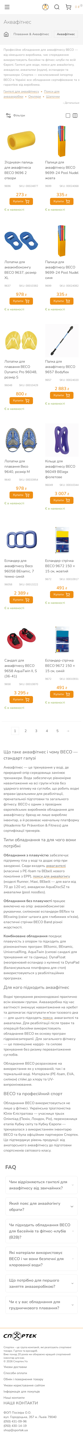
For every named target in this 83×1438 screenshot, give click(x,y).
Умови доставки (15, 1367)
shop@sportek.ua (16, 1430)
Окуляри (34, 96)
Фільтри (15, 115)
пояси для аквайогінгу (51, 876)
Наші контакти (14, 1398)
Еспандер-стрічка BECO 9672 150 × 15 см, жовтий (60, 566)
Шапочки (53, 96)
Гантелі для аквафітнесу (21, 91)
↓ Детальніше (71, 103)
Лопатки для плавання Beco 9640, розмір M (17, 466)
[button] (7, 7)
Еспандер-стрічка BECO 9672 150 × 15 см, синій (60, 665)
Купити (21, 201)
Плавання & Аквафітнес (31, 34)
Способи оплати (15, 1373)
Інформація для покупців (22, 1391)
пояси (47, 1017)
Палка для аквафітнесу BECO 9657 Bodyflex (60, 366)
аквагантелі (56, 865)
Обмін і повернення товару (23, 1379)
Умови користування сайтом (24, 1385)
